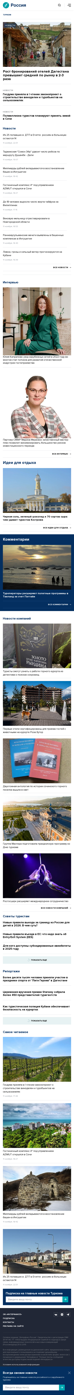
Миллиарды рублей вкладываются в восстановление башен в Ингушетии (33, 170)
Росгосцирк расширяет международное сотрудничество (35, 901)
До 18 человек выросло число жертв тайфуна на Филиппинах (30, 203)
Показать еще (37, 960)
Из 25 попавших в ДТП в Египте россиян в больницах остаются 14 (34, 136)
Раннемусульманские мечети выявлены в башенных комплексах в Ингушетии (33, 237)
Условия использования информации (21, 1364)
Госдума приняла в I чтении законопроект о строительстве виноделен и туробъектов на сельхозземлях (32, 97)
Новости (9, 128)
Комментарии (16, 539)
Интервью (10, 282)
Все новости (62, 267)
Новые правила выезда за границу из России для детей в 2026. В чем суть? (36, 924)
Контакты (8, 1322)
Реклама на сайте (13, 1326)
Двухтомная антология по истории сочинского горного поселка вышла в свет (35, 788)
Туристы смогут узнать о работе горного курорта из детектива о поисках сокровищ (33, 673)
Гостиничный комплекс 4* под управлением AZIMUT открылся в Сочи (28, 187)
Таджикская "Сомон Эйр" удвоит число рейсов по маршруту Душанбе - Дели (31, 153)
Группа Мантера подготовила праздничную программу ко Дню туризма (36, 845)
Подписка (9, 1318)
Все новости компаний (56, 908)
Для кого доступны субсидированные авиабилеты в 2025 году (37, 947)
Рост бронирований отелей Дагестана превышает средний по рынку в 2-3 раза (36, 75)
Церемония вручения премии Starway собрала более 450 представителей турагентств (34, 993)
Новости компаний (17, 619)
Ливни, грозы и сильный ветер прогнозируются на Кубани (32, 253)
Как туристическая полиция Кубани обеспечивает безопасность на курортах (36, 1008)
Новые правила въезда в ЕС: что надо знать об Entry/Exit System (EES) (34, 936)
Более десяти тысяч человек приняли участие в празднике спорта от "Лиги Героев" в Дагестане (35, 979)
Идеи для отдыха (19, 462)
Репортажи (11, 971)
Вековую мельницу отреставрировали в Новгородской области (26, 220)
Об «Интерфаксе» (12, 1314)
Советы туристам (16, 916)
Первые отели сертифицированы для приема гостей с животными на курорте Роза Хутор (34, 730)
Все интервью (61, 454)
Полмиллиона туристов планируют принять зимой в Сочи (36, 117)
